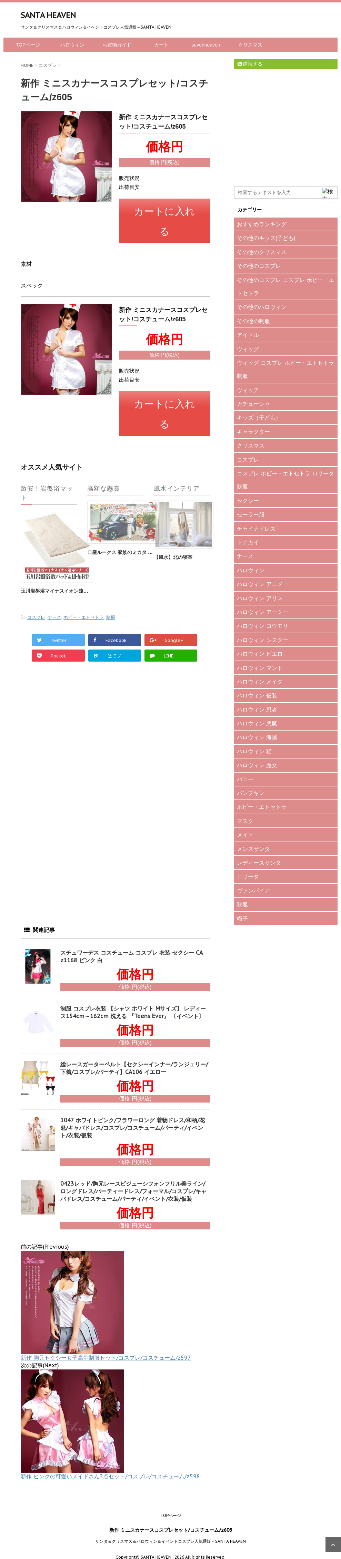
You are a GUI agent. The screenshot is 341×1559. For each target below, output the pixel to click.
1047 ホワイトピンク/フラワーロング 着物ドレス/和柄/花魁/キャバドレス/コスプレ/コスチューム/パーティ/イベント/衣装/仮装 (132, 1118)
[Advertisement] (72, 729)
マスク (245, 820)
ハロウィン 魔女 (257, 765)
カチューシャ (253, 403)
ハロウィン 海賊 (257, 737)
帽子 (242, 918)
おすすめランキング (262, 224)
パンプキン (250, 792)
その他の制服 (253, 321)
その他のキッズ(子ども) (266, 237)
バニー (245, 779)
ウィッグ (248, 348)
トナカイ (248, 542)
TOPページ (28, 45)
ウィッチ (248, 389)
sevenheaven (205, 45)
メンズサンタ (253, 848)
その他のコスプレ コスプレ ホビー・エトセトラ (285, 286)
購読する (250, 64)
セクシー (248, 500)
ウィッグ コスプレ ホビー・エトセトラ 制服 (285, 369)
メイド (245, 834)
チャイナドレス (256, 528)
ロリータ (248, 876)
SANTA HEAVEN (48, 15)
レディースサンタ (259, 862)
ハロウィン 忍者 (257, 709)
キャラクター (253, 431)
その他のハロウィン (262, 306)
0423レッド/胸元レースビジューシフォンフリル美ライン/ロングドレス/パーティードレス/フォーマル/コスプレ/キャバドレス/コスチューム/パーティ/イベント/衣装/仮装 (133, 1182)
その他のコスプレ (259, 265)
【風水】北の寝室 (173, 548)
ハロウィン (72, 45)
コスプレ (36, 608)
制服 (110, 608)
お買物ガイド (116, 45)
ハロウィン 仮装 (257, 695)
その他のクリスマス (262, 252)
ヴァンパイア (253, 890)
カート (161, 45)
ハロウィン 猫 (254, 751)
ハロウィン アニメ (260, 584)
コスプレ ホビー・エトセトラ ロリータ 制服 (285, 480)
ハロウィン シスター (262, 639)
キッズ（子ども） (259, 417)
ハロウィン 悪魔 (257, 723)
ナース (54, 608)
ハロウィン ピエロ (260, 653)
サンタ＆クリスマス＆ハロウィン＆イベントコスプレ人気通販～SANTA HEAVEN (170, 1532)
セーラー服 (250, 514)
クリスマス (250, 45)
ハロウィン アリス (260, 598)
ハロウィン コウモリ (262, 625)
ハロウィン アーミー (262, 611)
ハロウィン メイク (260, 681)
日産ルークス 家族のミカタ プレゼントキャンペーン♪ (145, 543)
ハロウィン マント (260, 667)
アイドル (248, 334)
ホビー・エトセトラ (83, 608)
